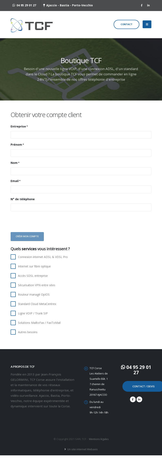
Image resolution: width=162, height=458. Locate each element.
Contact (126, 25)
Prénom (16, 147)
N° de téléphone (23, 202)
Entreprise (18, 129)
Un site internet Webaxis (82, 452)
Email (15, 183)
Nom (14, 165)
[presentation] (41, 225)
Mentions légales (98, 441)
